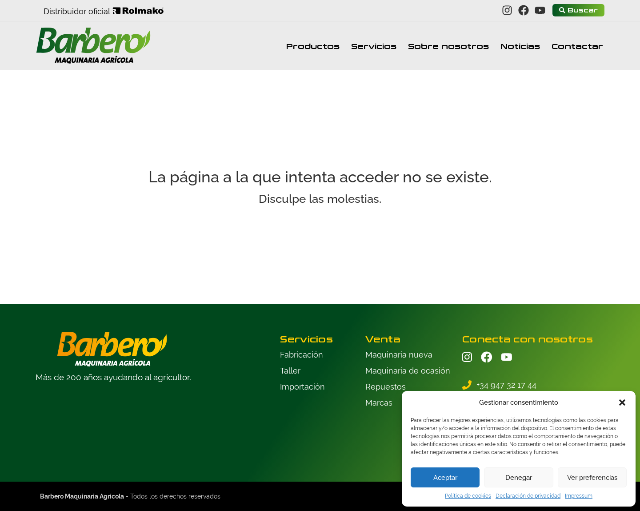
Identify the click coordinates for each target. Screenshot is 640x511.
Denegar (518, 478)
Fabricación (301, 354)
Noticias (520, 45)
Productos (313, 45)
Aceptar (445, 478)
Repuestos (385, 386)
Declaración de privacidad (528, 496)
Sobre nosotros (448, 45)
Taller (290, 370)
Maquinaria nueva (398, 354)
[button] (622, 402)
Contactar (577, 45)
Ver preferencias (592, 478)
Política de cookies (468, 496)
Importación (302, 386)
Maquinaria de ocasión (407, 370)
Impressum (578, 496)
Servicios (373, 45)
